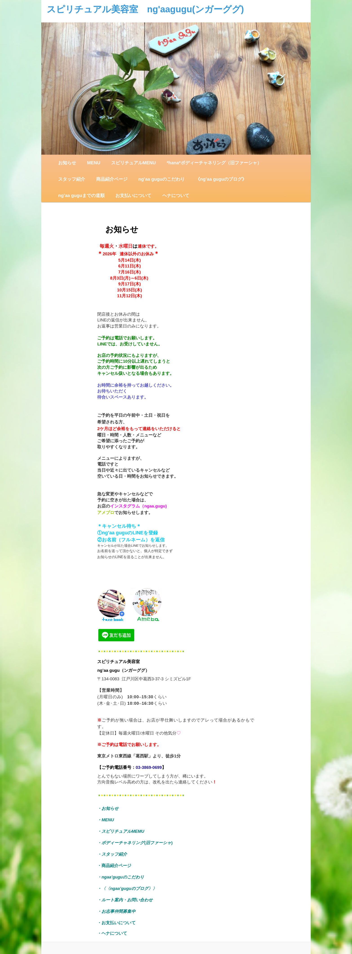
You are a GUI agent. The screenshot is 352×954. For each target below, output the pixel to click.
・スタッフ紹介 (114, 854)
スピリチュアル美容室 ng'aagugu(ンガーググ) (145, 9)
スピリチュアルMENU (133, 162)
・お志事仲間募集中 (116, 911)
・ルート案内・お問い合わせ (125, 900)
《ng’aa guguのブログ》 (221, 179)
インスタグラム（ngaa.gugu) (138, 506)
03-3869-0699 (149, 767)
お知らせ (67, 162)
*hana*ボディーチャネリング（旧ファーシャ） (214, 162)
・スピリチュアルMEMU (120, 831)
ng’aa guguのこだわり (161, 179)
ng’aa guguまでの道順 (81, 195)
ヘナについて (175, 195)
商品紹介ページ (112, 179)
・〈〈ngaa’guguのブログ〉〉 (127, 888)
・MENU (105, 819)
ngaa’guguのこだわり (122, 877)
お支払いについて (133, 195)
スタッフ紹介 (71, 179)
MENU (93, 162)
